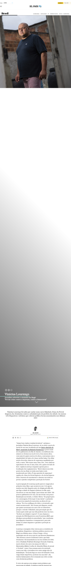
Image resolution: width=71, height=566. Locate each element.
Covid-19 (60, 13)
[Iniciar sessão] (67, 3)
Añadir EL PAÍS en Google (53, 437)
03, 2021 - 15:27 (37, 434)
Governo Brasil (36, 13)
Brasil (4, 13)
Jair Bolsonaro (43, 13)
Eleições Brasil (66, 13)
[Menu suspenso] (1, 6)
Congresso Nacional (54, 13)
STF (48, 13)
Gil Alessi (35, 432)
